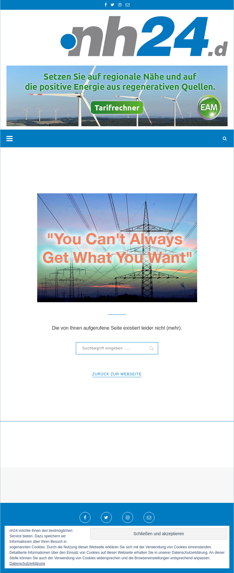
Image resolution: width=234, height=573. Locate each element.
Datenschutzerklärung (27, 563)
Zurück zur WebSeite (117, 374)
